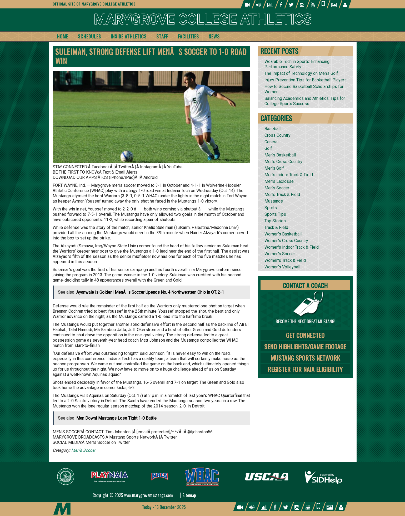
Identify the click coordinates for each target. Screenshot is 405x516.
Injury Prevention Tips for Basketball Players (305, 79)
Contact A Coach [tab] (305, 285)
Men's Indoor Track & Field (288, 174)
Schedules (89, 36)
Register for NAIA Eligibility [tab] (305, 369)
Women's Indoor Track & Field (291, 247)
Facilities (188, 36)
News (214, 36)
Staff (162, 36)
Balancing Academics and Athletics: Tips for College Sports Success (304, 101)
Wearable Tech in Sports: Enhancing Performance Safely (296, 64)
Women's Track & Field (285, 260)
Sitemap (189, 495)
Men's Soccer (83, 450)
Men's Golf (274, 168)
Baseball (272, 128)
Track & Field (276, 227)
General (271, 141)
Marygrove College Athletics (202, 19)
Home (62, 36)
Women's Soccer (279, 253)
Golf (268, 148)
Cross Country (277, 135)
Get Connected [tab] (305, 335)
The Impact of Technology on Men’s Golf (301, 73)
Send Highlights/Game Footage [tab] (305, 346)
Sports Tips (275, 214)
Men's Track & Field (282, 194)
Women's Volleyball (282, 266)
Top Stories (275, 220)
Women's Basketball (283, 234)
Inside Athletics (129, 36)
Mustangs (273, 201)
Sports (270, 207)
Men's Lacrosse (279, 181)
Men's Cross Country (283, 161)
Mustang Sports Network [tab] (305, 357)
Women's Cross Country (286, 240)
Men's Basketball (280, 155)
